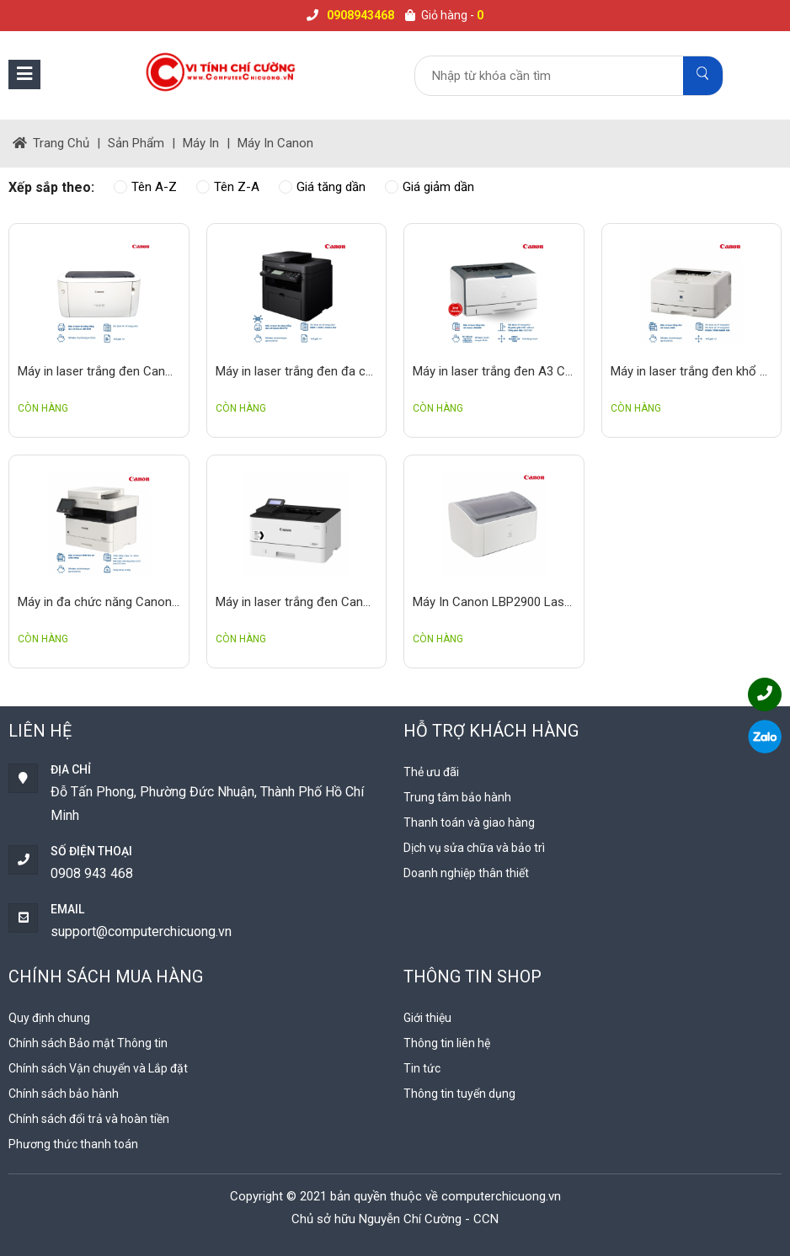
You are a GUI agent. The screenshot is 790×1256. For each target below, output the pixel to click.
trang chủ (51, 143)
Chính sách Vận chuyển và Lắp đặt (98, 1068)
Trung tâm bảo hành (457, 797)
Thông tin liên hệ (446, 1043)
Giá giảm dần (429, 186)
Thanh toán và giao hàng (469, 822)
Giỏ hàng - (444, 15)
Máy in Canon (275, 143)
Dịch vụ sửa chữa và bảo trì (474, 847)
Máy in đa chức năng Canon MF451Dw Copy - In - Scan (99, 601)
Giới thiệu (427, 1017)
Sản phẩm (136, 143)
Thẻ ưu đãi (431, 772)
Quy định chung (49, 1017)
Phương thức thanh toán (73, 1144)
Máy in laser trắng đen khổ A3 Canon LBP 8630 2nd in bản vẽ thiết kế (692, 371)
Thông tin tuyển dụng (459, 1093)
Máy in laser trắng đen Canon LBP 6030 (99, 371)
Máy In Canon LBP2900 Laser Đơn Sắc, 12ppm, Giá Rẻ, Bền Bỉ (494, 601)
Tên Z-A (227, 186)
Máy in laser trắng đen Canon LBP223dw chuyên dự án (297, 601)
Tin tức (421, 1068)
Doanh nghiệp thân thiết (466, 873)
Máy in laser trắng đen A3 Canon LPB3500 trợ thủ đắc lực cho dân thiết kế (494, 371)
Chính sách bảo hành (63, 1093)
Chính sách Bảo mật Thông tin (88, 1043)
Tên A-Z (145, 186)
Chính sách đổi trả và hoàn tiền (88, 1119)
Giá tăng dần (322, 186)
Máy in (201, 143)
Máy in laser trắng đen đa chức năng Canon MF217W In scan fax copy (297, 371)
